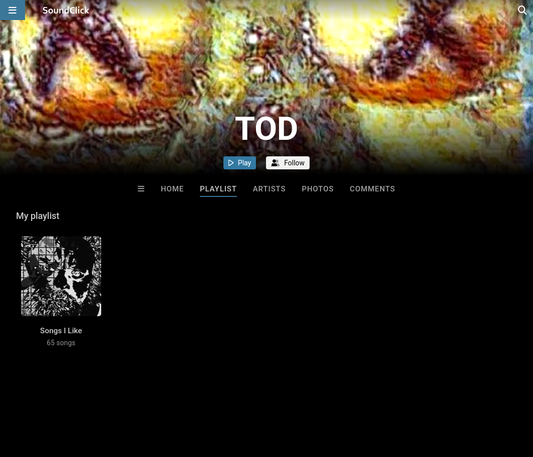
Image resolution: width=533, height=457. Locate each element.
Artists (269, 188)
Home (172, 188)
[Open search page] (523, 10)
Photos (318, 188)
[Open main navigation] (12, 10)
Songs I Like (61, 330)
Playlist (218, 188)
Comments (372, 188)
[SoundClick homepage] (66, 10)
